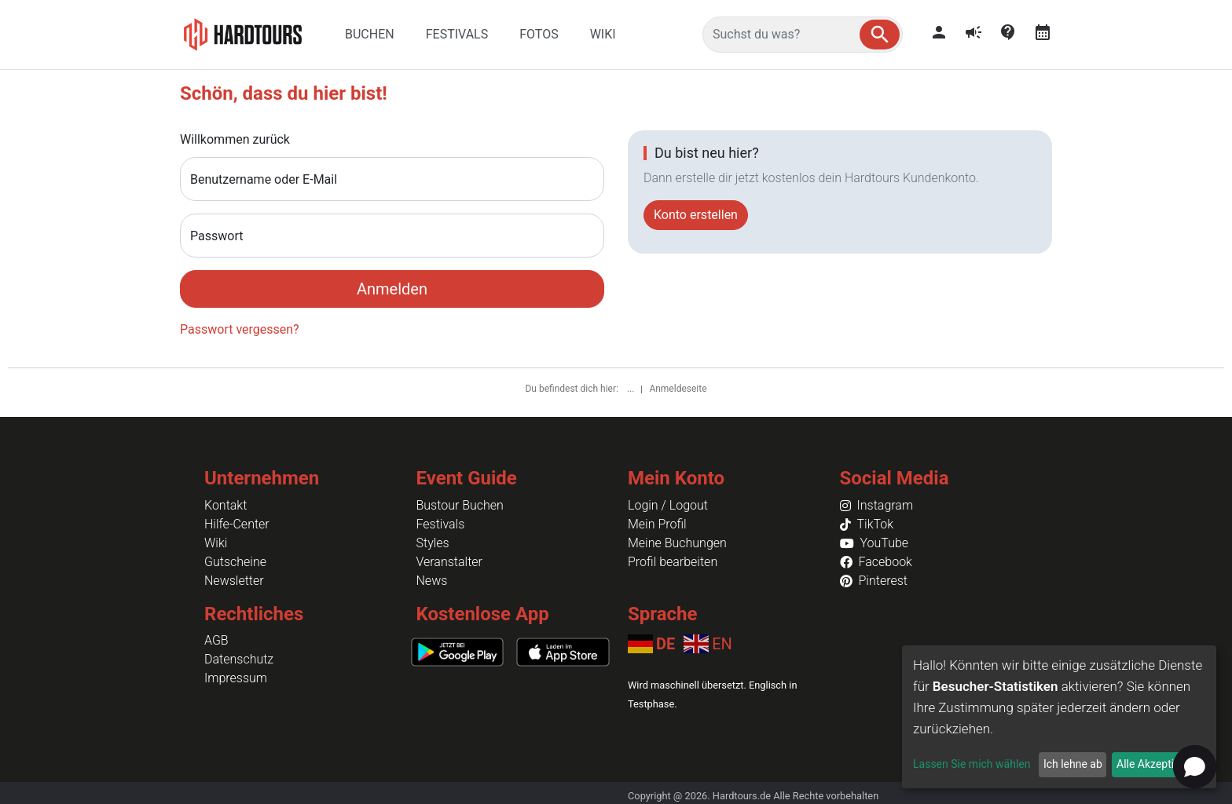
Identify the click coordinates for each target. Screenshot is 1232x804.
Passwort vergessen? (239, 329)
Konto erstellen (696, 214)
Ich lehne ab (1072, 764)
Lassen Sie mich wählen (971, 764)
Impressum (235, 678)
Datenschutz (238, 659)
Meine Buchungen (677, 542)
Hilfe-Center (237, 524)
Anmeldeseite (677, 388)
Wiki (215, 542)
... (631, 388)
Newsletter (234, 580)
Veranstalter (449, 561)
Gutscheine (235, 561)
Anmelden (392, 289)
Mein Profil (657, 524)
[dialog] (1059, 716)
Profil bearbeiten (672, 561)
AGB (216, 640)
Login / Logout (668, 505)
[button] (880, 34)
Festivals (440, 524)
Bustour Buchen (460, 505)
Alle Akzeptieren (1155, 764)
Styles (432, 542)
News (432, 580)
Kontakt (225, 505)
